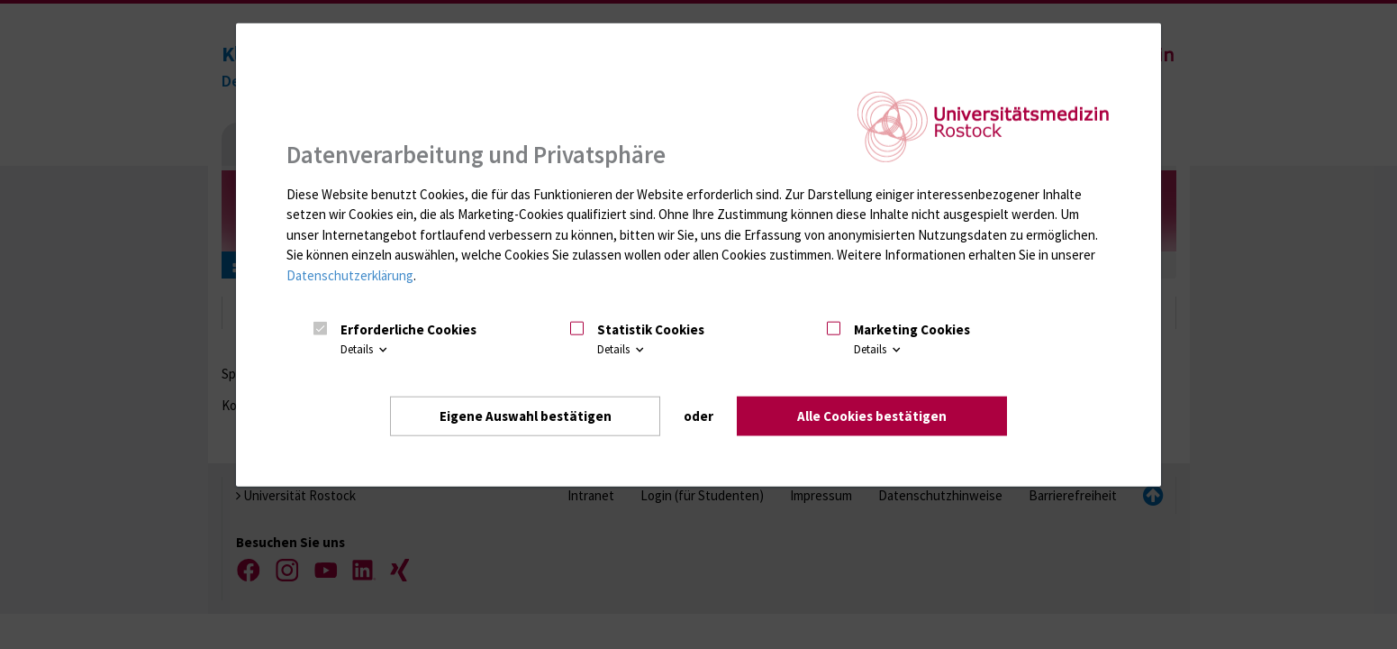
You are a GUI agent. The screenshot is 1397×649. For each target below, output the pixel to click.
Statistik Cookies (650, 329)
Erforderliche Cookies (408, 329)
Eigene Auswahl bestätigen (526, 416)
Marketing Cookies (912, 329)
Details (365, 349)
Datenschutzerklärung (349, 275)
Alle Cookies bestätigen (872, 416)
